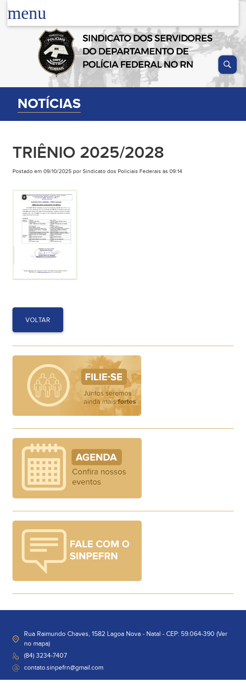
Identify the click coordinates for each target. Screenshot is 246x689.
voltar (37, 320)
